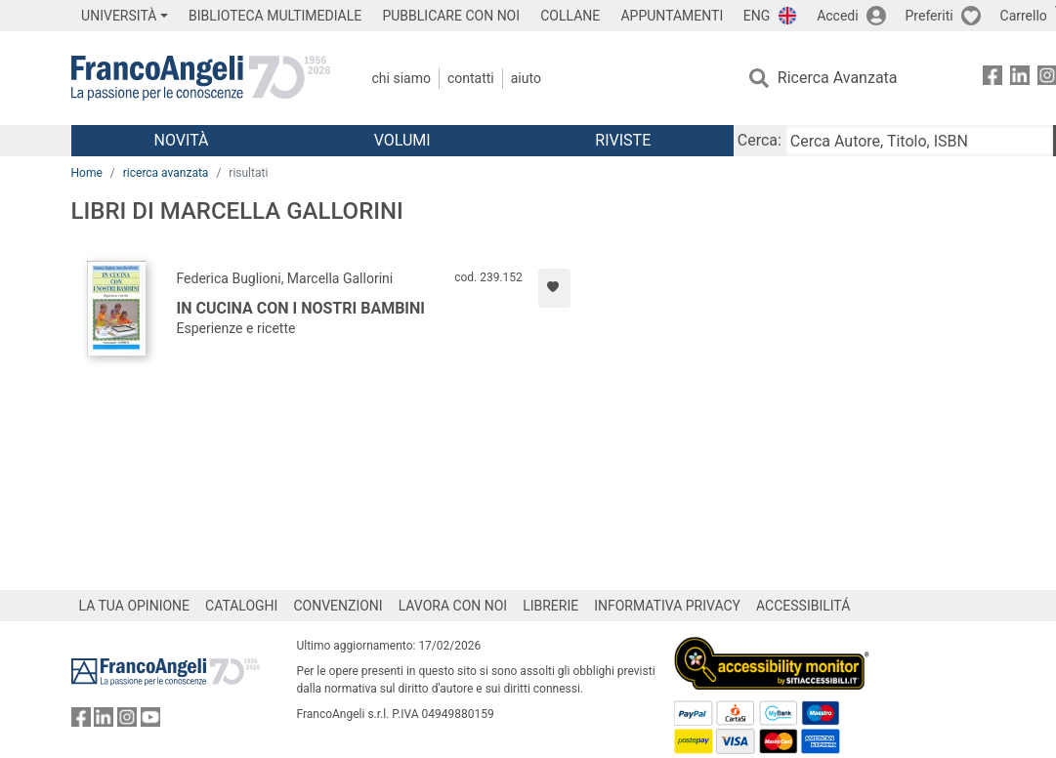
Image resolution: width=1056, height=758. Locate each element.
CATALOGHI (241, 605)
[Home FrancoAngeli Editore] (200, 78)
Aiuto (526, 78)
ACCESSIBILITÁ (803, 605)
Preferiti (929, 15)
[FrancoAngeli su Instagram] (127, 721)
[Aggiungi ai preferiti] (554, 288)
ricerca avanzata (166, 173)
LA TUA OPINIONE (134, 605)
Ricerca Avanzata (838, 77)
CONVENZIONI (337, 605)
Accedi (838, 15)
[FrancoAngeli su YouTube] (150, 721)
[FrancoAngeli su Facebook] (992, 78)
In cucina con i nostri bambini (301, 308)
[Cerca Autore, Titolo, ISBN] (919, 140)
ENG (756, 15)
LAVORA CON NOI (453, 605)
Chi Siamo (401, 78)
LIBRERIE (550, 605)
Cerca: (759, 140)
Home (87, 173)
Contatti (470, 78)
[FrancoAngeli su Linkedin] (1020, 78)
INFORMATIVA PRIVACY (667, 605)
